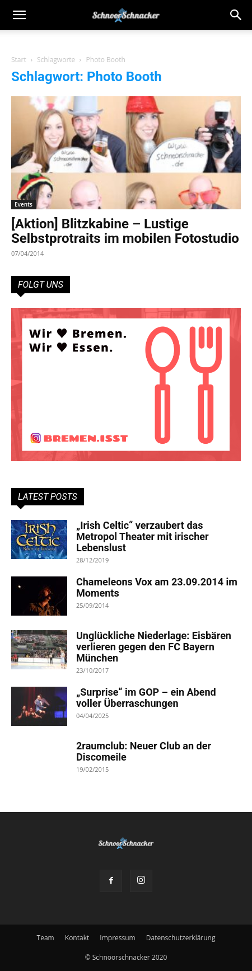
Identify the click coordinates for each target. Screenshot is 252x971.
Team (45, 937)
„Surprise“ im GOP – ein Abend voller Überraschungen (146, 697)
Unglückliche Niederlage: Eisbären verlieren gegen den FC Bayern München (153, 647)
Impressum (117, 937)
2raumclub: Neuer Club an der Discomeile (143, 751)
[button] (236, 15)
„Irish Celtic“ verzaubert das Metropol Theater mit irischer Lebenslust (142, 536)
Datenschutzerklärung (181, 937)
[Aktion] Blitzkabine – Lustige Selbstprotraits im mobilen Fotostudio (125, 231)
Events (23, 204)
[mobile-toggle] (19, 15)
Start (18, 59)
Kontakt (77, 937)
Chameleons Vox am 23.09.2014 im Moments (156, 587)
